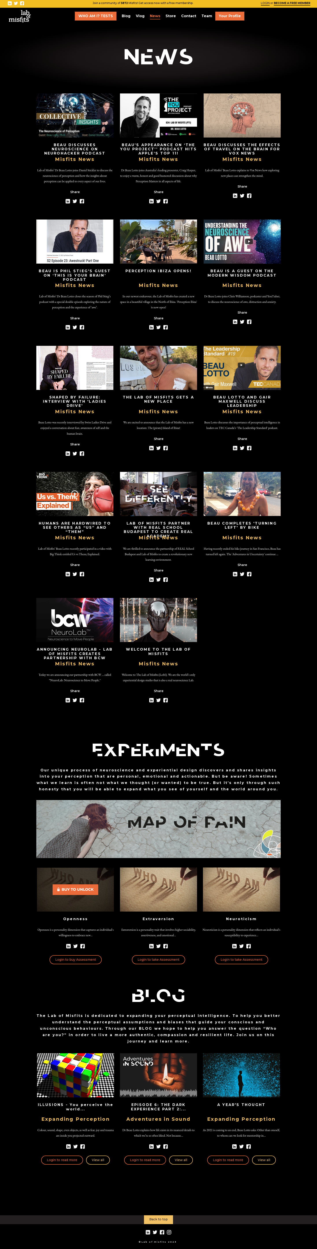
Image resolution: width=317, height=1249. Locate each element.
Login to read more (62, 1160)
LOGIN (265, 3)
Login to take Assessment (158, 960)
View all (98, 1160)
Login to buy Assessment (75, 960)
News (155, 16)
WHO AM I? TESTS (95, 16)
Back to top (158, 1219)
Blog (126, 16)
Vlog (140, 16)
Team (206, 16)
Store (171, 16)
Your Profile (230, 16)
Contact (188, 16)
